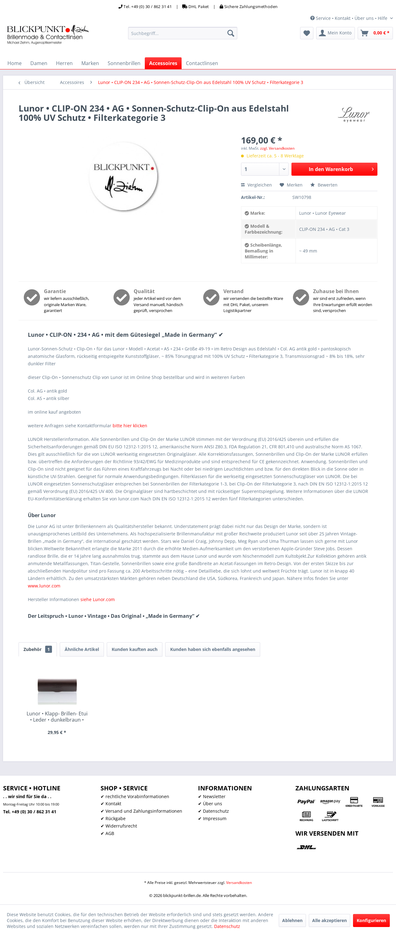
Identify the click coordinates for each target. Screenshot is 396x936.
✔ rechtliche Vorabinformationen (135, 796)
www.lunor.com (44, 586)
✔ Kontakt (111, 803)
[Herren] (64, 63)
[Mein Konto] (335, 33)
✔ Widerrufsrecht (119, 826)
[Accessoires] (163, 63)
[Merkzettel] (306, 33)
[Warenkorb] (375, 33)
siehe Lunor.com (97, 599)
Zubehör (38, 649)
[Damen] (39, 63)
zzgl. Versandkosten (277, 148)
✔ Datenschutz (213, 811)
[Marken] (90, 63)
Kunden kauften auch (134, 649)
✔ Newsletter (212, 796)
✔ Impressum (212, 818)
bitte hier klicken (130, 425)
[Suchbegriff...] (182, 33)
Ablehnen (292, 920)
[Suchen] (230, 33)
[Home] (14, 63)
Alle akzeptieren (329, 920)
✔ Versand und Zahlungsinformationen (141, 811)
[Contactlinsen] (202, 63)
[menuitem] (182, 33)
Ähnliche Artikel (82, 649)
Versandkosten (239, 882)
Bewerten (324, 185)
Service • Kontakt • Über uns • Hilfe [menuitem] (349, 18)
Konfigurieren (371, 920)
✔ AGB (107, 833)
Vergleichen (256, 185)
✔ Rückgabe (113, 818)
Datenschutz (227, 926)
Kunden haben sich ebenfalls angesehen (212, 649)
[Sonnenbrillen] (124, 63)
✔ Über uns (210, 803)
